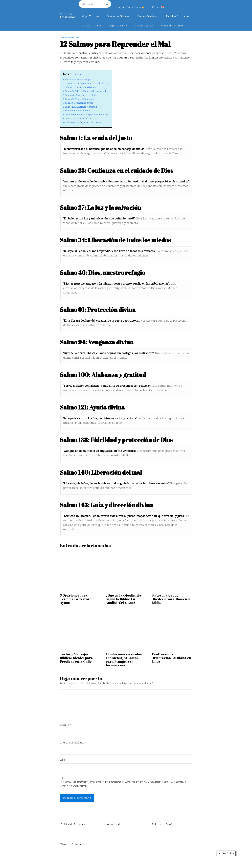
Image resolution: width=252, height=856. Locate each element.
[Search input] (93, 4)
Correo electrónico (73, 743)
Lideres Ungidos (144, 26)
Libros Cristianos (92, 26)
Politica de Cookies (163, 824)
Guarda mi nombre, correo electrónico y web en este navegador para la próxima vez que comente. (123, 785)
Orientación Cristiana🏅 (130, 7)
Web (62, 760)
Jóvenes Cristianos (148, 17)
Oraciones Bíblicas (118, 17)
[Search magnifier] (107, 4)
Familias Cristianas (177, 17)
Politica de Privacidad (74, 824)
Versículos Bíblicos (172, 26)
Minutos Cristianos (68, 15)
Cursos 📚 (158, 7)
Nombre (65, 725)
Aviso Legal (113, 824)
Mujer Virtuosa (90, 17)
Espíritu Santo (118, 26)
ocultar (78, 74)
